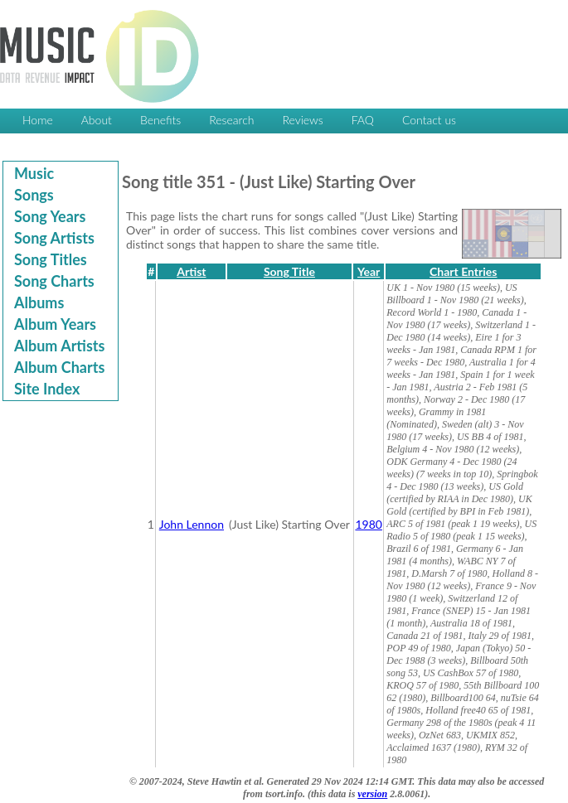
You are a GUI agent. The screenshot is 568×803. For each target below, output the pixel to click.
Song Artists (54, 238)
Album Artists (59, 345)
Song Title (289, 271)
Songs (34, 195)
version (372, 794)
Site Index (47, 389)
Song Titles (50, 259)
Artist (191, 271)
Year (368, 271)
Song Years (49, 216)
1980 (368, 524)
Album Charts (59, 367)
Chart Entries (463, 271)
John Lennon (191, 524)
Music (34, 173)
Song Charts (54, 281)
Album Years (55, 324)
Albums (39, 302)
